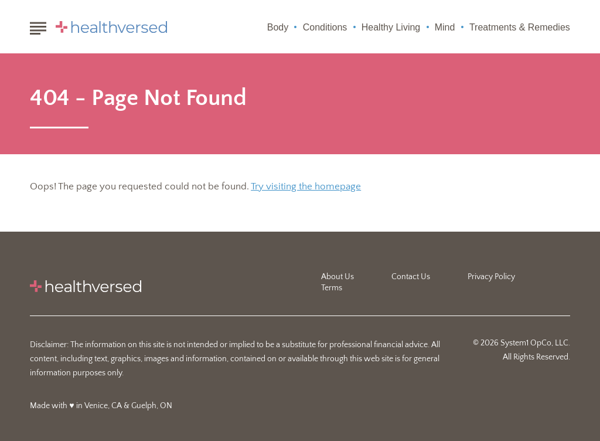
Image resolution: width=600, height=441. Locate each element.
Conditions (325, 27)
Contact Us (410, 276)
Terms (331, 288)
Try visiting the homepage (306, 186)
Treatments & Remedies (519, 27)
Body (277, 27)
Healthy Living (391, 27)
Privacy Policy (491, 276)
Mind (445, 27)
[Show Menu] (38, 26)
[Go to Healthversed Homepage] (111, 27)
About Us (337, 276)
